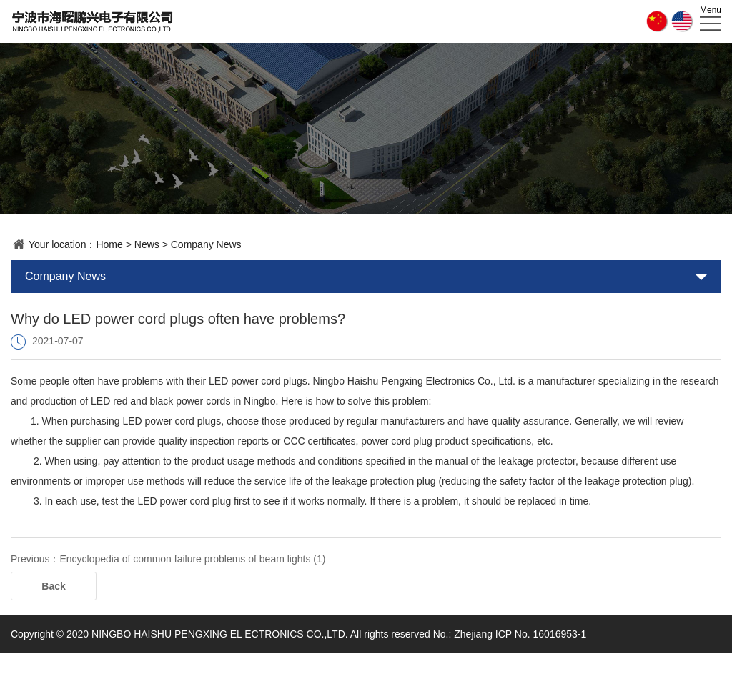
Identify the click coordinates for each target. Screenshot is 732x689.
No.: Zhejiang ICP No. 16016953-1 (510, 634)
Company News (206, 244)
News (146, 244)
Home (109, 244)
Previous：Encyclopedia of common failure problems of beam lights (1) (168, 559)
